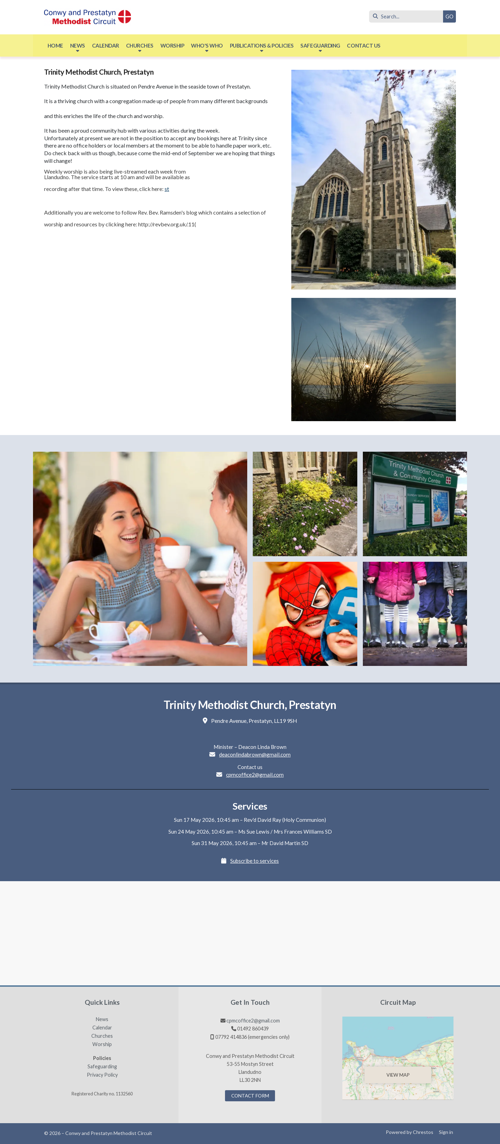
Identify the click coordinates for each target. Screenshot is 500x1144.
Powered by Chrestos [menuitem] (409, 1132)
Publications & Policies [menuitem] (262, 45)
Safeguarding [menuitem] (320, 45)
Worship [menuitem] (172, 45)
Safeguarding (102, 1066)
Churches (102, 1036)
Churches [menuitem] (139, 45)
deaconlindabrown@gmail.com (255, 754)
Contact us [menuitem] (363, 45)
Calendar (102, 1027)
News (102, 1019)
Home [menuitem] (55, 45)
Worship (102, 1044)
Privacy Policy (102, 1075)
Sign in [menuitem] (446, 1132)
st (167, 188)
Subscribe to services (254, 861)
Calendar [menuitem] (105, 45)
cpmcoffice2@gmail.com (255, 774)
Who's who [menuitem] (207, 45)
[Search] (408, 16)
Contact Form (250, 1096)
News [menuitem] (77, 45)
